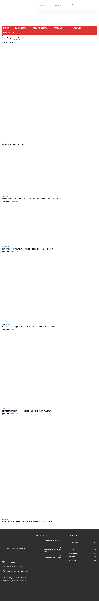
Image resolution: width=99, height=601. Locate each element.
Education (5, 519)
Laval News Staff (6, 147)
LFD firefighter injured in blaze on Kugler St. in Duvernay (27, 411)
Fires (3, 408)
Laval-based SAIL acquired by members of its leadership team (30, 198)
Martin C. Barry (6, 201)
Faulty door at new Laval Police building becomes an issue (28, 249)
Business (5, 196)
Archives (4, 142)
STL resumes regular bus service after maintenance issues (28, 326)
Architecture (5, 246)
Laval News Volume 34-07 (14, 144)
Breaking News (6, 324)
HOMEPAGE (16, 40)
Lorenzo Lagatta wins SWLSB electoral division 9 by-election (29, 521)
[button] (72, 5)
